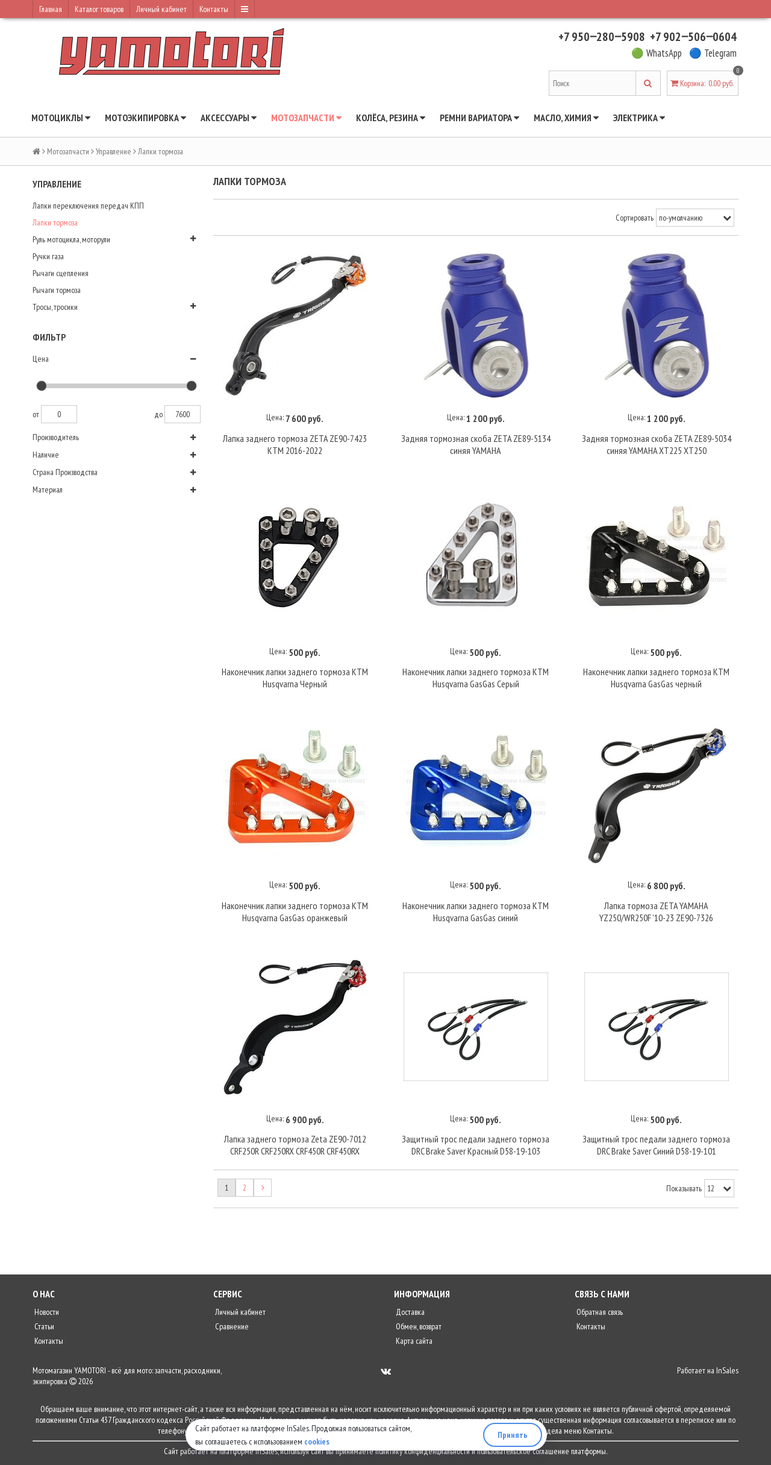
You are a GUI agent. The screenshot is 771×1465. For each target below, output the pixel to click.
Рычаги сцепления (61, 273)
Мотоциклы (60, 117)
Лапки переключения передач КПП (88, 205)
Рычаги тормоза (57, 290)
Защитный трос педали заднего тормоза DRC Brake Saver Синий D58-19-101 (656, 1145)
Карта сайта (413, 1340)
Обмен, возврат (418, 1326)
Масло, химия (566, 117)
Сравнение (231, 1326)
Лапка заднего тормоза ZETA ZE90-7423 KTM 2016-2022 (295, 444)
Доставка (409, 1311)
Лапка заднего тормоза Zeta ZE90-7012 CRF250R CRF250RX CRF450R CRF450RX (295, 1145)
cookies (316, 1441)
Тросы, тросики (55, 306)
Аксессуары (229, 117)
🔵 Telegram (713, 53)
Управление (113, 151)
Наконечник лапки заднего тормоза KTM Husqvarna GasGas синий (475, 911)
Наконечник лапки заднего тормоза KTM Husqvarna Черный (295, 678)
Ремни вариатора (479, 117)
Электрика (639, 117)
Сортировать (635, 217)
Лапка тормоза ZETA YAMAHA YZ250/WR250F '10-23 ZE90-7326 (656, 911)
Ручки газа (48, 256)
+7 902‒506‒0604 (693, 37)
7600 (182, 414)
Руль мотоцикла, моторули (71, 239)
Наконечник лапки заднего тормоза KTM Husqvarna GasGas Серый (475, 678)
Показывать (684, 1188)
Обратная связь (599, 1311)
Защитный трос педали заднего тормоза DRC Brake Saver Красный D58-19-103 (475, 1145)
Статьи (43, 1326)
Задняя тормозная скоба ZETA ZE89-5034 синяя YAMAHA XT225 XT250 (656, 444)
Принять (513, 1434)
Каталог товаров (99, 9)
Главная (50, 9)
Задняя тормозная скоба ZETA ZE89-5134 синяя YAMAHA (476, 444)
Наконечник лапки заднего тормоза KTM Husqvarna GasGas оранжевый (295, 911)
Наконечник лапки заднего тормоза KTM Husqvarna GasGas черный (656, 678)
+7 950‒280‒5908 (601, 37)
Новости (46, 1311)
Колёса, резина (390, 117)
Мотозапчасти (306, 117)
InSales (727, 1370)
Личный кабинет (161, 9)
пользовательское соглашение (523, 1451)
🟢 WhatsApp (656, 53)
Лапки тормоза (55, 222)
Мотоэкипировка (145, 117)
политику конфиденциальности (422, 1451)
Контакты (213, 9)
